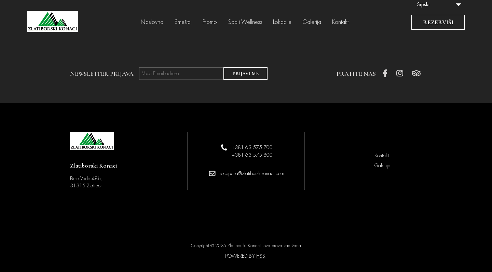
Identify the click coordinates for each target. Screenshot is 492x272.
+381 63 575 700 (252, 147)
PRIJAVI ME (245, 73)
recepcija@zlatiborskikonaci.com (252, 173)
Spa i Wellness (245, 22)
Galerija (311, 22)
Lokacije (282, 22)
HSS (260, 256)
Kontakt (340, 22)
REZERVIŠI (438, 22)
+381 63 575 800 (252, 155)
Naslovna (152, 22)
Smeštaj (183, 22)
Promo (210, 22)
